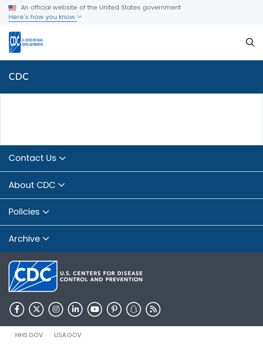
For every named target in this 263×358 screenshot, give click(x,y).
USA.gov (68, 334)
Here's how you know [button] (45, 16)
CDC (19, 76)
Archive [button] (29, 239)
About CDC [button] (37, 185)
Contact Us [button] (37, 158)
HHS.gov (29, 334)
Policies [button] (29, 212)
